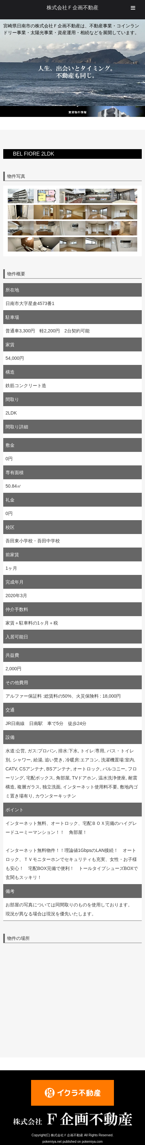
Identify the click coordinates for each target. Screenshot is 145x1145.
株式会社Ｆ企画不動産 (72, 7)
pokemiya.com (92, 1141)
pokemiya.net (51, 1141)
